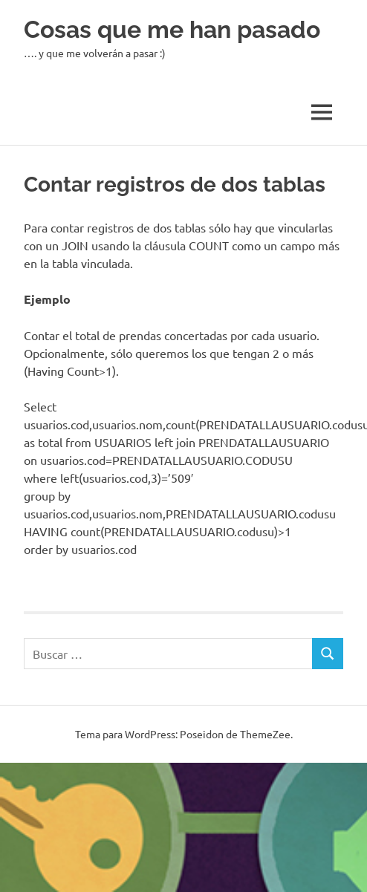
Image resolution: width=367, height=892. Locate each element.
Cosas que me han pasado (172, 29)
